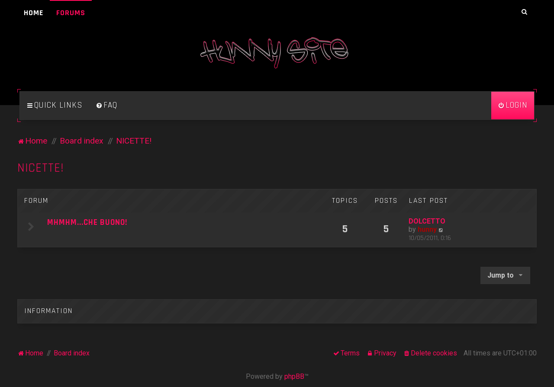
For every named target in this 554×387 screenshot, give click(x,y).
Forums (70, 13)
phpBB (294, 376)
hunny (427, 229)
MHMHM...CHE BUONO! (87, 222)
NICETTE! (40, 168)
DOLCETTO (427, 221)
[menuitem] (106, 105)
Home (33, 13)
